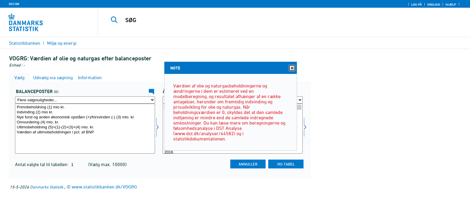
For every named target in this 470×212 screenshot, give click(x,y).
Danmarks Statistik (46, 186)
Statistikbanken (24, 43)
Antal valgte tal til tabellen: (42, 164)
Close (291, 68)
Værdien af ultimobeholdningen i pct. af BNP (85, 132)
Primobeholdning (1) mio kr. (85, 107)
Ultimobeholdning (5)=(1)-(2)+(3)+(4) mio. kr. (85, 127)
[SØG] (270, 20)
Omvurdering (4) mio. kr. (85, 122)
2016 (232, 152)
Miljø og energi (61, 43)
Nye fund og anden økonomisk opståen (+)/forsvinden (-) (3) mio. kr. (85, 117)
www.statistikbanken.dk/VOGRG (104, 186)
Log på (416, 4)
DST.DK (14, 4)
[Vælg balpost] (85, 129)
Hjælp (451, 4)
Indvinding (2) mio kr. (85, 112)
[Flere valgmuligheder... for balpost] (85, 100)
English (433, 4)
